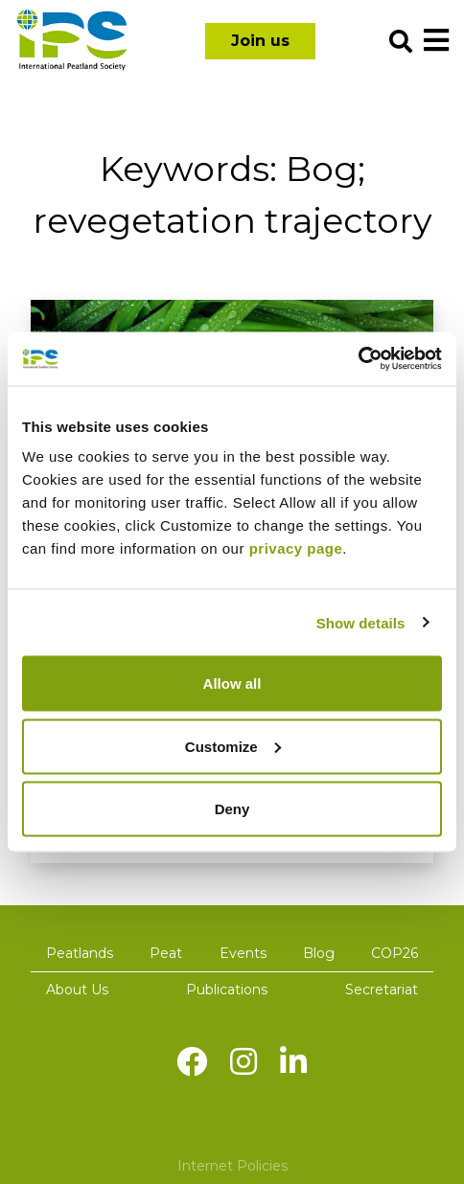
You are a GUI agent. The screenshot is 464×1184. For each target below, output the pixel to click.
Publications (226, 989)
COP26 (394, 953)
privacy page (296, 548)
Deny (232, 809)
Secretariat (381, 989)
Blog (319, 953)
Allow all (232, 683)
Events (243, 953)
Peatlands (79, 953)
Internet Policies (232, 1165)
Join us (260, 41)
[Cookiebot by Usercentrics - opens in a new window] (358, 359)
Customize (233, 746)
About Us (77, 989)
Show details (361, 622)
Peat (166, 953)
